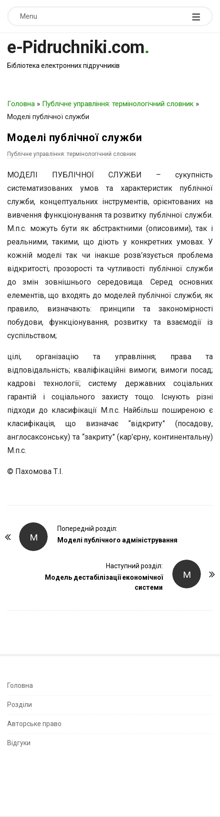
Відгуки (19, 743)
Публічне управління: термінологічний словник (118, 103)
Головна (21, 103)
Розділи (19, 704)
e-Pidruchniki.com (76, 47)
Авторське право (34, 724)
